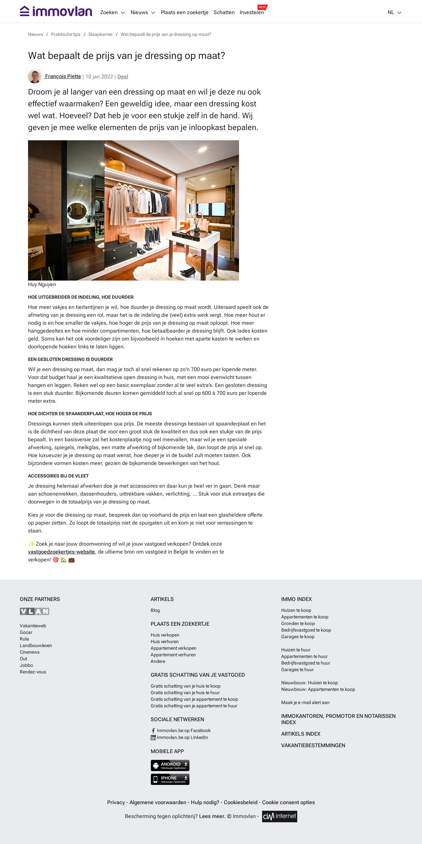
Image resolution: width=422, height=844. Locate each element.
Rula (24, 638)
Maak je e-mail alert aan (305, 702)
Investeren (252, 12)
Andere (158, 661)
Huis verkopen (165, 635)
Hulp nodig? (206, 802)
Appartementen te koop (304, 616)
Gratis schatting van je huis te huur (185, 692)
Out (23, 658)
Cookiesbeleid (241, 802)
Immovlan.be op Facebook (181, 730)
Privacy (116, 802)
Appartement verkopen (173, 648)
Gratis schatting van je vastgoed (198, 675)
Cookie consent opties (288, 802)
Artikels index (300, 734)
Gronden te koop (298, 623)
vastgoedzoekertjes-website (61, 552)
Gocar (26, 632)
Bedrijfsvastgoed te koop (306, 630)
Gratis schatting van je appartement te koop (194, 699)
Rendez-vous (33, 671)
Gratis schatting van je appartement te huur (194, 705)
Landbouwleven (36, 645)
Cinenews (30, 652)
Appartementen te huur (304, 656)
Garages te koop (298, 636)
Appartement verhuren (173, 654)
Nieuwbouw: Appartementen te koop (318, 689)
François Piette (54, 76)
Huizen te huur (296, 649)
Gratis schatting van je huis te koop (186, 686)
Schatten (224, 12)
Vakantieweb (33, 625)
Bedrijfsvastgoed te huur (305, 663)
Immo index (296, 599)
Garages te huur (297, 669)
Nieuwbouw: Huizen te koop (309, 682)
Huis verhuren (165, 641)
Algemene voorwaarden (159, 802)
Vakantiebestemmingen (313, 745)
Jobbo (26, 665)
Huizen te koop (296, 610)
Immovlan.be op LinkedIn (179, 737)
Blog (155, 610)
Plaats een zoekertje (185, 12)
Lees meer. (212, 816)
